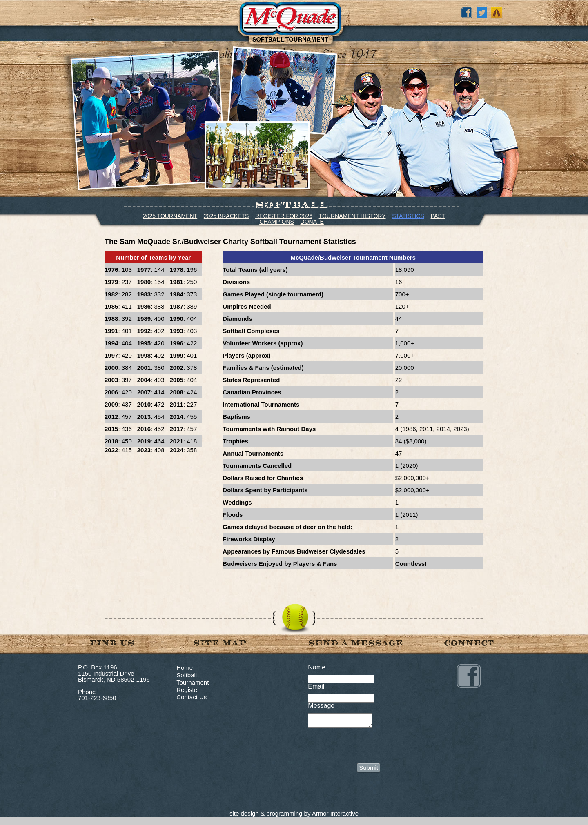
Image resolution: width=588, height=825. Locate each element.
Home (184, 667)
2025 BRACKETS (226, 216)
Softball (186, 675)
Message (321, 705)
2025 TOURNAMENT (170, 216)
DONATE (312, 221)
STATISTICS (408, 216)
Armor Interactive (335, 815)
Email (316, 686)
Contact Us (191, 697)
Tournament (192, 682)
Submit (368, 770)
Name (316, 667)
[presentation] (370, 747)
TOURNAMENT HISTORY (352, 216)
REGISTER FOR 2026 (283, 216)
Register (187, 689)
